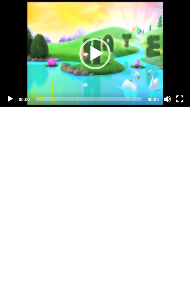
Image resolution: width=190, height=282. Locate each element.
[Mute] (167, 99)
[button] (95, 53)
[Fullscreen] (180, 99)
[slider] (89, 99)
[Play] (10, 99)
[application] (95, 53)
